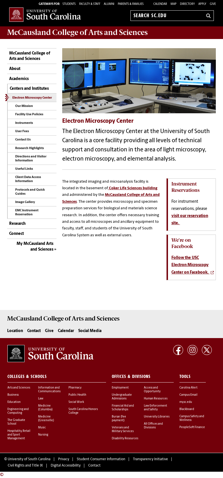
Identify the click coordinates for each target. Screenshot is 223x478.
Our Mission (24, 106)
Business (13, 395)
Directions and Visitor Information (30, 158)
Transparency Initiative (150, 459)
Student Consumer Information (101, 459)
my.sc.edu (185, 402)
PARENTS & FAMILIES (131, 4)
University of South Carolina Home (45, 14)
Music (42, 427)
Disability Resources (125, 438)
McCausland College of (77, 32)
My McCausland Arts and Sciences (35, 247)
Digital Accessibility (66, 465)
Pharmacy (75, 387)
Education (14, 402)
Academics (19, 79)
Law (40, 398)
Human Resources (155, 398)
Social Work (76, 402)
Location (15, 331)
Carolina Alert (188, 387)
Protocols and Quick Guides (30, 192)
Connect (16, 234)
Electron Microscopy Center (32, 97)
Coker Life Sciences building (132, 188)
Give (213, 4)
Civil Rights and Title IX (25, 465)
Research (17, 224)
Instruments (24, 123)
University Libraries (156, 416)
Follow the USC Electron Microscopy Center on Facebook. (190, 265)
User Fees (22, 131)
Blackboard (186, 409)
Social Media (89, 331)
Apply (202, 4)
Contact (34, 331)
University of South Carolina (29, 459)
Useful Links (24, 169)
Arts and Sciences (18, 387)
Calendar (160, 4)
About (14, 69)
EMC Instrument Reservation (26, 212)
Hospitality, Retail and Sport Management (18, 435)
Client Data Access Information (28, 179)
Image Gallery (25, 202)
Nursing (43, 434)
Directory (187, 4)
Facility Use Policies (29, 114)
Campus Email (188, 395)
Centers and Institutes (29, 89)
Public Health (77, 395)
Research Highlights (29, 148)
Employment (120, 387)
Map (174, 4)
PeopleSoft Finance (192, 427)
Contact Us (23, 139)
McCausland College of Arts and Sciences (29, 56)
